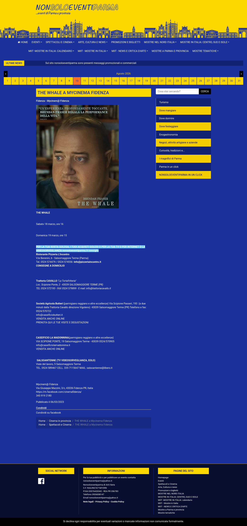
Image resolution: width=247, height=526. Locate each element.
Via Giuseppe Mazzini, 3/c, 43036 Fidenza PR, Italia (64, 388)
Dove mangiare (167, 110)
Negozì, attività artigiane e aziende (178, 142)
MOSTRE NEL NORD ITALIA (171, 493)
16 (123, 80)
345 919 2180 (44, 395)
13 (100, 80)
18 (138, 80)
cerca (205, 91)
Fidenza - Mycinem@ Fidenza (52, 100)
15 (115, 80)
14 (107, 80)
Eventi (161, 480)
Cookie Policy (117, 501)
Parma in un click (168, 166)
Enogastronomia (168, 134)
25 (192, 80)
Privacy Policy (102, 501)
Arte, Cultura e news (167, 487)
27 (208, 80)
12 (92, 80)
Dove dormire (166, 118)
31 (239, 80)
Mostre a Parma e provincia (170, 51)
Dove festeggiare (168, 126)
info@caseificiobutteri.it (49, 314)
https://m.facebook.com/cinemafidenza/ (59, 391)
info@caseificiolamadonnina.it (53, 345)
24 (185, 80)
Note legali (88, 501)
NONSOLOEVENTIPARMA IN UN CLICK (180, 174)
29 (223, 80)
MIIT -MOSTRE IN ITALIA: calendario (175, 500)
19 (146, 80)
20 (154, 80)
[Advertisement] (168, 13)
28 (216, 80)
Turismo (163, 102)
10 (77, 80)
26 (200, 80)
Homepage (163, 477)
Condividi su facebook (48, 412)
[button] (37, 42)
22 (169, 80)
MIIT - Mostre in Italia (168, 503)
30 (231, 80)
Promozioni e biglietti (125, 42)
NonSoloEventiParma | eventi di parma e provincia (78, 9)
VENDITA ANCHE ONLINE (50, 318)
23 (177, 80)
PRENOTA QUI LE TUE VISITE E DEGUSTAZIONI (62, 322)
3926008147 (98, 494)
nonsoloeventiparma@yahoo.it (97, 480)
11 (84, 80)
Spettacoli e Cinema (167, 484)
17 (131, 80)
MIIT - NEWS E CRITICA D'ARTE (172, 506)
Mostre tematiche (166, 512)
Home (23, 42)
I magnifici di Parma (170, 158)
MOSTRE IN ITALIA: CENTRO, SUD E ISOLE (178, 497)
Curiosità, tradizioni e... (172, 150)
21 (162, 80)
